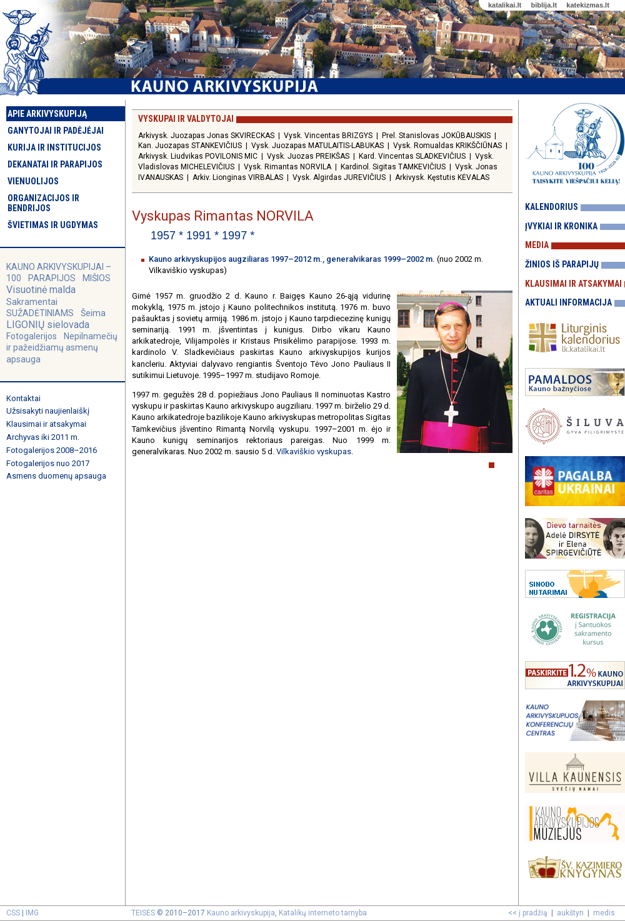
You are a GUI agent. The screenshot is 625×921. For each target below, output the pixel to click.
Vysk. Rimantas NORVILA (287, 166)
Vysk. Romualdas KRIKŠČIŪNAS (447, 145)
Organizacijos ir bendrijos (43, 203)
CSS (13, 913)
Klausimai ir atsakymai (46, 424)
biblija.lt (544, 5)
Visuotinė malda (41, 290)
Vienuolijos (33, 181)
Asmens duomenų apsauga (56, 475)
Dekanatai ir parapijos (55, 164)
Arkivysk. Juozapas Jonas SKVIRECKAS (206, 135)
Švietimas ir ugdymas (53, 225)
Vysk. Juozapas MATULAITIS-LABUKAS (317, 145)
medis (604, 913)
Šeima (93, 313)
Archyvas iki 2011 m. (42, 437)
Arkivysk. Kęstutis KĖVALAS (442, 177)
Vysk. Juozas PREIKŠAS (308, 156)
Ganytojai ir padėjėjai (56, 131)
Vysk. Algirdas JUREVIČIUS (339, 177)
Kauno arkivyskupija (241, 913)
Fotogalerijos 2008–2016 (51, 450)
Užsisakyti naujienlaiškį (47, 411)
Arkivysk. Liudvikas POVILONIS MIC (198, 156)
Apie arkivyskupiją (47, 114)
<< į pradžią (528, 913)
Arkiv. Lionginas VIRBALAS (237, 177)
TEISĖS (143, 913)
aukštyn (570, 913)
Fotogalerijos (31, 336)
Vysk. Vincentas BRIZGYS (328, 135)
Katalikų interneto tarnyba (323, 913)
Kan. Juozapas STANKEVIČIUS (190, 145)
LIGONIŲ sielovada (47, 325)
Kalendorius (551, 207)
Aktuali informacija (568, 302)
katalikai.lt (504, 5)
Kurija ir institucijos (54, 147)
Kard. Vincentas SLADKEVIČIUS (412, 156)
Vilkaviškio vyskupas (313, 451)
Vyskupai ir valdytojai (186, 119)
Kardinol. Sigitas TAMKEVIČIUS (393, 166)
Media (537, 245)
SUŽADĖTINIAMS (40, 313)
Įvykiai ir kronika (561, 226)
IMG (32, 913)
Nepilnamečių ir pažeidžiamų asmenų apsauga (62, 347)
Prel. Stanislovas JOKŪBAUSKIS (436, 135)
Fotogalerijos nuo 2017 (47, 463)
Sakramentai (32, 302)
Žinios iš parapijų (562, 264)
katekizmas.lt (587, 5)
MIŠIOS (96, 278)
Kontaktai (23, 398)
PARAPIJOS (52, 278)
